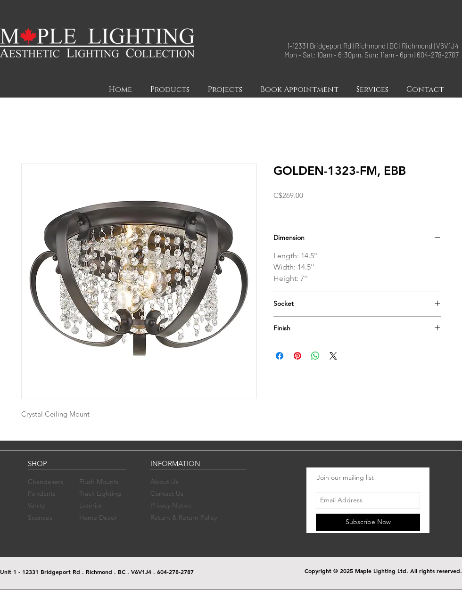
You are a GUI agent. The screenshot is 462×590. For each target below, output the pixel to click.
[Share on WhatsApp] (315, 355)
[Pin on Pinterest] (297, 355)
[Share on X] (333, 355)
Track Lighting (100, 493)
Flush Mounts (99, 481)
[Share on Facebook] (279, 355)
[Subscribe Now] (368, 522)
